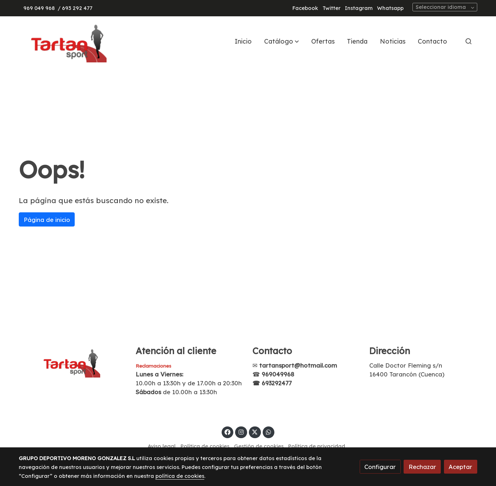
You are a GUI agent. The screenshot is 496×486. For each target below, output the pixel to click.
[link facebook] (228, 432)
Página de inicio (47, 219)
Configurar (380, 466)
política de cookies (179, 476)
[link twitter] (255, 432)
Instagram (359, 8)
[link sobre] (73, 362)
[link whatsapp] (268, 432)
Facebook (305, 8)
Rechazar (422, 466)
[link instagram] (241, 432)
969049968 (278, 374)
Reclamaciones (153, 366)
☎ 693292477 (272, 383)
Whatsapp (390, 8)
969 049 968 (39, 8)
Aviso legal (162, 446)
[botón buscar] (468, 41)
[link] (64, 41)
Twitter (332, 8)
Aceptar (460, 466)
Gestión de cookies (259, 446)
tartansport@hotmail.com (298, 365)
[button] (281, 41)
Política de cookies (205, 446)
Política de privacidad (316, 446)
